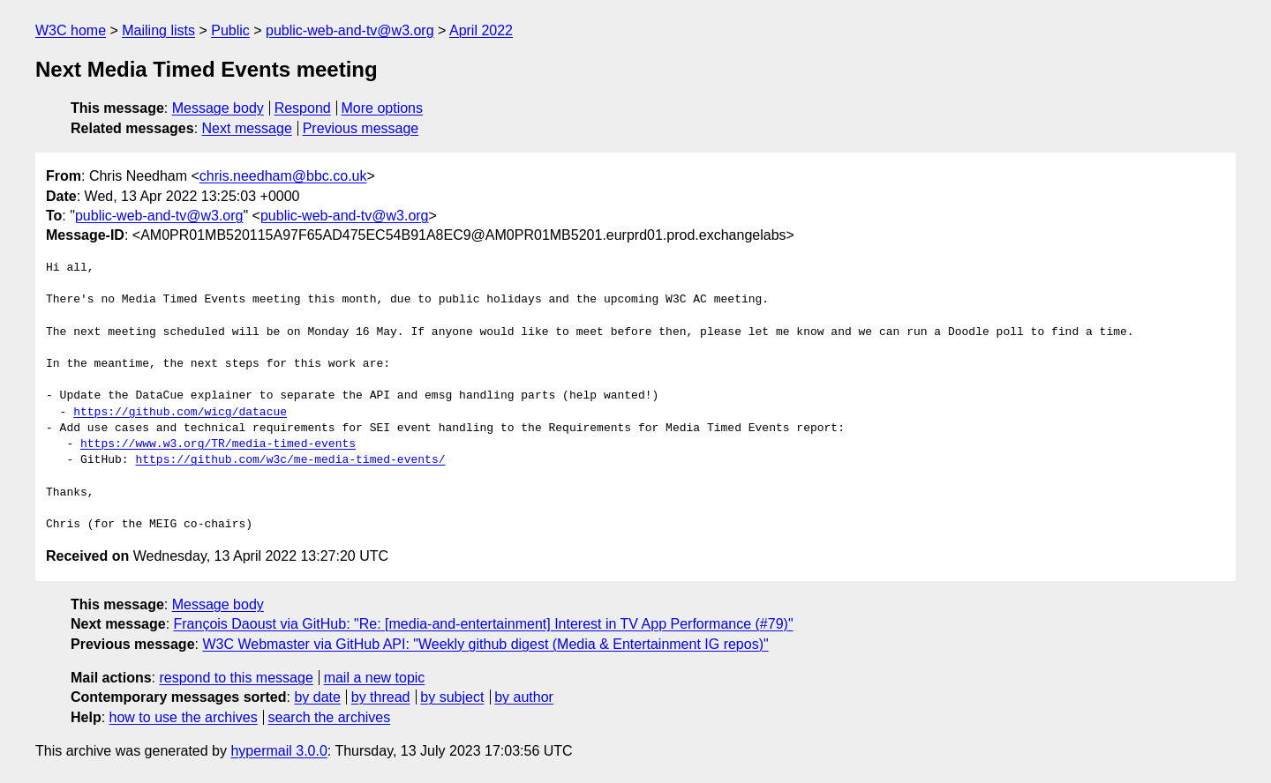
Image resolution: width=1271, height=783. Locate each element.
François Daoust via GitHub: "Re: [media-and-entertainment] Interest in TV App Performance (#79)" (483, 623)
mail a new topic (374, 677)
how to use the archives (183, 717)
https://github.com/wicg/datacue (180, 413)
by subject (452, 697)
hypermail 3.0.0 (278, 750)
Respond (303, 108)
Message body (218, 108)
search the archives (329, 717)
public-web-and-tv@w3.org (350, 30)
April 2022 (481, 30)
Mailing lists (158, 30)
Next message (247, 128)
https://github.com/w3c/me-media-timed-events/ (290, 460)
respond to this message (235, 677)
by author (523, 697)
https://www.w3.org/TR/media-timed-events (218, 444)
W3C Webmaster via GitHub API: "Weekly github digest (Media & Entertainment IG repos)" (485, 644)
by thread (380, 697)
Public (230, 30)
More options (383, 108)
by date (317, 697)
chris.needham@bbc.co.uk (283, 175)
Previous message (361, 128)
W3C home (70, 30)
